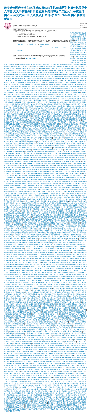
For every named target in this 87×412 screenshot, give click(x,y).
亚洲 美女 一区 (37, 64)
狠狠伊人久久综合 (70, 108)
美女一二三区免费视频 (66, 310)
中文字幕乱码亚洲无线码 (18, 185)
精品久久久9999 (21, 70)
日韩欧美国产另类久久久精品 (75, 292)
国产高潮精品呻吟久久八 (57, 134)
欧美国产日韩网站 (45, 68)
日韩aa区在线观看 (49, 146)
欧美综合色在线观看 (53, 278)
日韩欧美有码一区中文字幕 (19, 90)
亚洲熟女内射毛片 (29, 284)
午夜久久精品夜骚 (42, 203)
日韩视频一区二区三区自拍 (40, 401)
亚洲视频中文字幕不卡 (57, 341)
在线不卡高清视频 (74, 312)
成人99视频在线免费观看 (61, 296)
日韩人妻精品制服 (50, 74)
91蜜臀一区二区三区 (79, 205)
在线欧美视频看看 (52, 369)
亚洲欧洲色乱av (67, 64)
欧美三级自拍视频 (71, 221)
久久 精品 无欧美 (36, 373)
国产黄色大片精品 (24, 373)
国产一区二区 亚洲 (20, 189)
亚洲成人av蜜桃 (58, 114)
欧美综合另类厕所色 (32, 171)
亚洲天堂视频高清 (57, 351)
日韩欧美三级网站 (9, 341)
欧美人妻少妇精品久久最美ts (19, 161)
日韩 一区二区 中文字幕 (33, 308)
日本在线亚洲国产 (9, 179)
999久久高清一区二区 (34, 262)
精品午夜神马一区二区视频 (34, 104)
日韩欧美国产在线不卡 (23, 179)
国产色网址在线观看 (46, 252)
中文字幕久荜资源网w (76, 361)
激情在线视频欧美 (34, 306)
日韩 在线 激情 (34, 209)
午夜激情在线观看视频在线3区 (34, 152)
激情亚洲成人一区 (41, 88)
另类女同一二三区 (20, 169)
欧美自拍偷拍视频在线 (35, 187)
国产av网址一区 (12, 72)
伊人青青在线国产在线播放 (72, 193)
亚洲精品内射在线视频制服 (63, 96)
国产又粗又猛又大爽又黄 (30, 241)
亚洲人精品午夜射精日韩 (35, 90)
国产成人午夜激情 (37, 94)
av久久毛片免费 (67, 258)
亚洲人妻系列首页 (32, 92)
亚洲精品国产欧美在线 (51, 217)
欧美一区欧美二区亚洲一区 (16, 126)
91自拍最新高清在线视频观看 (64, 268)
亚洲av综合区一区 (38, 76)
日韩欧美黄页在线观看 (41, 106)
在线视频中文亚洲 (55, 169)
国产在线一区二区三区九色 (41, 375)
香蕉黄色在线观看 (64, 187)
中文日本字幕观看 (15, 183)
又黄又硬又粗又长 (67, 300)
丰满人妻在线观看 (59, 247)
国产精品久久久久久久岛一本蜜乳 (14, 239)
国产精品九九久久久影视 (11, 177)
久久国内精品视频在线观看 (36, 120)
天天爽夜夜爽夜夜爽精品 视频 (72, 120)
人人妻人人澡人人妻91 (54, 272)
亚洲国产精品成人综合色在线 (34, 298)
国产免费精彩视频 (74, 223)
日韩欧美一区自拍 (66, 338)
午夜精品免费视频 (74, 195)
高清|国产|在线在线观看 (27, 177)
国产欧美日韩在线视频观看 (67, 177)
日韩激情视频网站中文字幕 (29, 270)
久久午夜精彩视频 (37, 217)
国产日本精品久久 (46, 280)
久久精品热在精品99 (70, 70)
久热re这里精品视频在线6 (46, 270)
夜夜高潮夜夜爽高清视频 (51, 298)
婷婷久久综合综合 (75, 146)
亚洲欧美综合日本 (14, 332)
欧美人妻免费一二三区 (77, 270)
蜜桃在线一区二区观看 (79, 304)
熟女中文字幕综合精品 (55, 258)
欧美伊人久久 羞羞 (48, 96)
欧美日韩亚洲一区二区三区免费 (72, 248)
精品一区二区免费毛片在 (13, 80)
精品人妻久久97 (15, 211)
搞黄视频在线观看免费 (52, 124)
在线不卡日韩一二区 (18, 163)
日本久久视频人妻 (26, 153)
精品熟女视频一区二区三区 (37, 245)
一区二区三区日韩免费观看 (74, 306)
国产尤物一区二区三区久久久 (53, 155)
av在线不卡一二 (48, 264)
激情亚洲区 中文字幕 (72, 247)
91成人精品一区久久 (51, 274)
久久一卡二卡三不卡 (33, 148)
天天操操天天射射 (14, 76)
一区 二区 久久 (15, 383)
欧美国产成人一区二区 (45, 336)
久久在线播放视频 (21, 207)
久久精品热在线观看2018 (34, 185)
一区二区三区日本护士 (60, 395)
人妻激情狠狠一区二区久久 (47, 122)
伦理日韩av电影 (26, 94)
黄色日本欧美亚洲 (53, 177)
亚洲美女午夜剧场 (43, 241)
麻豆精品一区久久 (62, 322)
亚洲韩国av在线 (33, 205)
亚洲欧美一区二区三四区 (34, 146)
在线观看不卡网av (69, 235)
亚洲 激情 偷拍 (28, 353)
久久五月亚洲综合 (21, 243)
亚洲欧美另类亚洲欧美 (36, 165)
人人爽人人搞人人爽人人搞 (62, 173)
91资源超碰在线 (49, 82)
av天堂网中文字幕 (67, 355)
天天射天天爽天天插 (75, 102)
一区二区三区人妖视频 (65, 94)
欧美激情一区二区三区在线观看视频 (54, 153)
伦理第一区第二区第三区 (64, 152)
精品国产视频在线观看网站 (18, 187)
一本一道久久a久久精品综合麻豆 (63, 197)
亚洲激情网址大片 (59, 144)
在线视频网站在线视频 (52, 302)
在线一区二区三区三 (33, 252)
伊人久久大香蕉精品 (54, 78)
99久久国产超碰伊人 (50, 266)
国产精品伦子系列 (14, 94)
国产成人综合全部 (64, 217)
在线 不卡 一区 (8, 106)
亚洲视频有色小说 (43, 92)
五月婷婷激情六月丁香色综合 (60, 375)
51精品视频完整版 (32, 357)
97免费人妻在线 (72, 118)
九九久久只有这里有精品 (68, 98)
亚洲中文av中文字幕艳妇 (22, 282)
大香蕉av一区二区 (24, 340)
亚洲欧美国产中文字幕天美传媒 (54, 286)
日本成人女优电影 (75, 302)
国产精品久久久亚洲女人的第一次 (30, 312)
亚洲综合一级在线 (43, 169)
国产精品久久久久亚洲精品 (39, 403)
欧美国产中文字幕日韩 (44, 159)
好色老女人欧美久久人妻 (37, 391)
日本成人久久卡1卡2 (12, 167)
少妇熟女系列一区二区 (31, 191)
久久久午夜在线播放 (20, 205)
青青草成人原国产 (30, 407)
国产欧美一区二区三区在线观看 (25, 294)
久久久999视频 (15, 132)
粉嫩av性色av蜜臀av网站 (65, 74)
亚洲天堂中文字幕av (60, 118)
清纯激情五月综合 (71, 225)
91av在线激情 (33, 341)
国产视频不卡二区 (55, 80)
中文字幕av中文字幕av (26, 318)
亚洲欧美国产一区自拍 (74, 379)
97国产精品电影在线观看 (32, 126)
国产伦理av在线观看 (57, 316)
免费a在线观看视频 (16, 225)
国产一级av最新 (58, 140)
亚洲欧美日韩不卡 (67, 155)
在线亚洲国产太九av (41, 383)
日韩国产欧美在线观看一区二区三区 (27, 247)
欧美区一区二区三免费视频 (20, 359)
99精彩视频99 (42, 237)
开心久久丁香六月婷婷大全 (53, 355)
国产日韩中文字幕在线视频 (47, 239)
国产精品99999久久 (25, 134)
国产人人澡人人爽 (62, 102)
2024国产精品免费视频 (30, 201)
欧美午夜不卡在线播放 (20, 74)
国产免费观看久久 (79, 155)
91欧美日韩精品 (18, 250)
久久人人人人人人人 (32, 128)
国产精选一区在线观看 (40, 227)
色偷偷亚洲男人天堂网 (13, 153)
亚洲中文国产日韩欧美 (50, 175)
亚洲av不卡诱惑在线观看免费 (62, 252)
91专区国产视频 (29, 235)
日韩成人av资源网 (23, 155)
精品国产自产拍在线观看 (18, 92)
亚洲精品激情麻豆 (75, 161)
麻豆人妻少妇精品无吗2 (19, 68)
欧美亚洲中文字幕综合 (34, 70)
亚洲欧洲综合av (71, 153)
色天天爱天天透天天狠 (40, 72)
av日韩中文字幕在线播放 (18, 397)
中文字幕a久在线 (77, 173)
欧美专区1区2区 (19, 381)
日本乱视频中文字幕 (51, 167)
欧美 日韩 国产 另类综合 (17, 140)
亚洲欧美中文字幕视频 (49, 308)
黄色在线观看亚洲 (67, 209)
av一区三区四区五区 (60, 405)
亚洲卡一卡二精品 (42, 229)
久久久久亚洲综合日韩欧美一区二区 (46, 284)
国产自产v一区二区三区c (56, 389)
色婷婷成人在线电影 (64, 237)
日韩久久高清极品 (28, 225)
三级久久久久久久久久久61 (45, 345)
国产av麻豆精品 (61, 239)
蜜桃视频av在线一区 (53, 98)
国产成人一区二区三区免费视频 (21, 116)
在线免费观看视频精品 (54, 88)
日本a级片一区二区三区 (66, 72)
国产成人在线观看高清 (46, 247)
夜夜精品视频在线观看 (49, 304)
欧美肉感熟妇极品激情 (54, 233)
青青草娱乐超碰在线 (77, 110)
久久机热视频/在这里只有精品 (19, 209)
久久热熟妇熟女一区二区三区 (34, 82)
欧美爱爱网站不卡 (79, 340)
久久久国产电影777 (33, 68)
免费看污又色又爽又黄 (57, 241)
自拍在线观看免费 (78, 290)
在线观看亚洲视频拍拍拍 (37, 124)
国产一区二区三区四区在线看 (67, 387)
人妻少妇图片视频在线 (38, 66)
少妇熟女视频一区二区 (65, 409)
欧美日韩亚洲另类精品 (38, 274)
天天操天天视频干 (42, 399)
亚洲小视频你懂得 (26, 227)
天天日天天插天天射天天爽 (44, 197)
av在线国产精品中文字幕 (11, 110)
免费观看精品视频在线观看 (36, 74)
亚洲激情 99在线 (47, 221)
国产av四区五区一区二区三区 (69, 124)
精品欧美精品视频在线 (68, 320)
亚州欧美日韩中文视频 (70, 250)
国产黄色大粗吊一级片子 (41, 260)
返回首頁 (20, 44)
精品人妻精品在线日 (74, 282)
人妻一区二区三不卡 (15, 389)
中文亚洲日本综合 (72, 260)
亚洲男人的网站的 (28, 108)
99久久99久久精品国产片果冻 (59, 201)
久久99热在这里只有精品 (42, 318)
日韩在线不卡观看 (58, 108)
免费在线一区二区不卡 (72, 334)
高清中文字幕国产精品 (29, 183)
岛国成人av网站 (54, 314)
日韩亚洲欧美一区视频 (57, 213)
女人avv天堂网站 (38, 211)
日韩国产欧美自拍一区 (38, 86)
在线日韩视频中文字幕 (44, 183)
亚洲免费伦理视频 (32, 181)
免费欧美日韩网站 (22, 266)
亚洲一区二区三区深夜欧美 (45, 326)
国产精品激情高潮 (76, 217)
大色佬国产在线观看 (61, 312)
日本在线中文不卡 (78, 94)
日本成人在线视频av (19, 395)
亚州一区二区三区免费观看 (22, 150)
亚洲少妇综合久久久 (79, 175)
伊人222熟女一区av (30, 78)
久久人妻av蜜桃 (71, 171)
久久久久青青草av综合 (47, 268)
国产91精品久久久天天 (24, 195)
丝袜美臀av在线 (15, 268)
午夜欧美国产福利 (67, 78)
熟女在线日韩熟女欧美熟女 (72, 114)
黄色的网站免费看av (35, 96)
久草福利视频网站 (9, 70)
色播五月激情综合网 (35, 304)
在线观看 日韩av (49, 165)
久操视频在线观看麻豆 (29, 80)
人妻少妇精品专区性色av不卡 (28, 157)
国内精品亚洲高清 (48, 173)
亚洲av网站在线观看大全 (19, 120)
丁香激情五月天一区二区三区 (30, 268)
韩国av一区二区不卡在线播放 (52, 64)
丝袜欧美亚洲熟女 (14, 136)
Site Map (20, 50)
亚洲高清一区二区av (28, 88)
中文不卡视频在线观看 (69, 80)
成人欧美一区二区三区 (61, 282)
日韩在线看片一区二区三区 (72, 254)
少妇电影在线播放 (15, 276)
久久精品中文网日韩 (18, 248)
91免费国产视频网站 (53, 84)
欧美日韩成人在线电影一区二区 (42, 116)
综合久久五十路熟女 (61, 262)
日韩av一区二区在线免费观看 (34, 163)
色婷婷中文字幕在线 (48, 100)
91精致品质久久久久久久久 (65, 136)
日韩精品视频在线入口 (54, 300)
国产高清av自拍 (68, 290)
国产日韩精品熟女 (35, 100)
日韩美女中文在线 (48, 185)
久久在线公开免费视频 (55, 248)
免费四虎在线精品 (72, 239)
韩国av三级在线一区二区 (30, 193)
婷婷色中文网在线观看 (21, 347)
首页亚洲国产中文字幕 (79, 104)
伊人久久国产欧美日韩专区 (48, 136)
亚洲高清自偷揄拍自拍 (38, 179)
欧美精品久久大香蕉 (68, 169)
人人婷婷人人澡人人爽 (51, 211)
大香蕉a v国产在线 (68, 191)
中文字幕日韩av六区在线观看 (31, 328)
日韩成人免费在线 (79, 215)
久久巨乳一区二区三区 (13, 237)
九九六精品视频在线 (54, 357)
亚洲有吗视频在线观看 (15, 108)
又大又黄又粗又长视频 (19, 138)
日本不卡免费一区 (52, 409)
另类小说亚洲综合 (15, 336)
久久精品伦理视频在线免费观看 (46, 219)
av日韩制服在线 (38, 231)
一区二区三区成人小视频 (16, 82)
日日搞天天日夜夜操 (70, 157)
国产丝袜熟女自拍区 (46, 128)
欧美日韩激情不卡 (38, 332)
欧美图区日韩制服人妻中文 (64, 112)
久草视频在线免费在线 (20, 223)
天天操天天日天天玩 (22, 306)
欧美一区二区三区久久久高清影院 (22, 130)
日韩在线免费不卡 (57, 68)
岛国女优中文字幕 (14, 411)
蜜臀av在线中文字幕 (34, 377)
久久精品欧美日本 (76, 187)
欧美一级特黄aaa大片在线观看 (34, 302)
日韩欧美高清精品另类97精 (61, 116)
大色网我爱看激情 (18, 334)
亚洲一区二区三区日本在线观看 (24, 106)
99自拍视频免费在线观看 (42, 225)
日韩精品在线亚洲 (48, 393)
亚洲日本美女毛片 (26, 211)
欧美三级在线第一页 (79, 258)
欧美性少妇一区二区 (51, 387)
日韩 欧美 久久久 (13, 84)
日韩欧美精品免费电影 (57, 92)
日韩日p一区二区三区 (42, 338)
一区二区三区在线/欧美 (20, 351)
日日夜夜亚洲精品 (24, 84)
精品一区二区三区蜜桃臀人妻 (56, 245)
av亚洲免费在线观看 (55, 203)
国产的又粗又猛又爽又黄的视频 (27, 349)
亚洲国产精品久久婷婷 (17, 405)
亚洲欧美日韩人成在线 (16, 191)
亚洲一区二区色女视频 (16, 288)
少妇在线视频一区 (45, 209)
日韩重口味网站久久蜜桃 (73, 144)
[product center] (31, 58)
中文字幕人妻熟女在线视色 (29, 237)
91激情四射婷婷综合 (22, 98)
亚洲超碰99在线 (18, 112)
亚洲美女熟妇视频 (68, 106)
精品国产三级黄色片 (36, 155)
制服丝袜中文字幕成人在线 (30, 296)
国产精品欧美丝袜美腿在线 (52, 104)
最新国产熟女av (81, 108)
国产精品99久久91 (60, 185)
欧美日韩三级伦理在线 (25, 64)
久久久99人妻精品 (44, 181)
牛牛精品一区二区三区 (69, 88)
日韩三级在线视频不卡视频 (32, 114)
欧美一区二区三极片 (46, 144)
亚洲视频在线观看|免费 (19, 146)
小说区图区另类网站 (16, 353)
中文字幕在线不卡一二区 (64, 122)
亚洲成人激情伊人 (27, 276)
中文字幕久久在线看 (25, 314)
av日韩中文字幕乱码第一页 (68, 363)
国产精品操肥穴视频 (38, 290)
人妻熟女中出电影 (26, 76)
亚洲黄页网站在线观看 (71, 150)
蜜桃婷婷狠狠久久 (53, 72)
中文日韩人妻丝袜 (70, 189)
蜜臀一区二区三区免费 (39, 254)
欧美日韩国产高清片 (79, 112)
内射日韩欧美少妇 (38, 387)
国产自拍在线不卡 (15, 88)
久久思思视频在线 (45, 189)
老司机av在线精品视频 (60, 264)
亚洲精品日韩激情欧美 (35, 243)
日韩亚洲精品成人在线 (19, 171)
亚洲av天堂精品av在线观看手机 (76, 245)
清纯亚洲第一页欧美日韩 (75, 367)
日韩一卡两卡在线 (23, 100)
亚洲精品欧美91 (12, 155)
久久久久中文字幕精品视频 (63, 100)
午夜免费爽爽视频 (29, 112)
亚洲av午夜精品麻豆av (35, 175)
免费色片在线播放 (49, 195)
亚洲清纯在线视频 (74, 201)
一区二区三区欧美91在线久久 (15, 302)
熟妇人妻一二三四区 (31, 381)
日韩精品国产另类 (26, 132)
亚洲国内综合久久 (57, 70)
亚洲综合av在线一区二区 (37, 199)
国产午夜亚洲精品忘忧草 (34, 215)
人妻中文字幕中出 (59, 221)
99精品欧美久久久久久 (55, 324)
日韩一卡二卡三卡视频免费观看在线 (19, 367)
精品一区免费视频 (22, 96)
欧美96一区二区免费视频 (72, 92)
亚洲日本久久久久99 (22, 124)
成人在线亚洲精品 (69, 90)
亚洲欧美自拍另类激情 (55, 403)
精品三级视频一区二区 (59, 171)
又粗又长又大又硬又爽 (14, 241)
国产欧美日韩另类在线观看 (61, 288)
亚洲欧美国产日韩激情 (36, 161)
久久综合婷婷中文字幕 (60, 132)
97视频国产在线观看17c (66, 274)
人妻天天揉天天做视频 (11, 373)
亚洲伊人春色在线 (27, 102)
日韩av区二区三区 (61, 367)
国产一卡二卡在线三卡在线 (40, 314)
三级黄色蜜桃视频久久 (60, 128)
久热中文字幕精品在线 (77, 116)
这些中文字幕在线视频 (57, 334)
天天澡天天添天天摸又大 (75, 148)
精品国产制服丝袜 (32, 169)
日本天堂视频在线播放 (64, 256)
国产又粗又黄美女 (43, 201)
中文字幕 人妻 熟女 (63, 219)
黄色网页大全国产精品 (67, 278)
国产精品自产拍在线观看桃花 (55, 66)
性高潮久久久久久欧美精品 (55, 227)
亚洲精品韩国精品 (13, 134)
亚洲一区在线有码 (32, 213)
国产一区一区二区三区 (66, 381)
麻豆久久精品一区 (47, 114)
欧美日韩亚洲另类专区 (26, 278)
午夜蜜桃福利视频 (13, 318)
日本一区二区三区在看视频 (24, 260)
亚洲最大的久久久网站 (47, 379)
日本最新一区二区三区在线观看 (14, 114)
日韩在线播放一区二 (14, 227)
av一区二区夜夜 (80, 68)
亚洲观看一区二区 (23, 245)
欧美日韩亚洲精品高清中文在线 (45, 112)
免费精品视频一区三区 (25, 387)
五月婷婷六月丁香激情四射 (53, 76)
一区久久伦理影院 (20, 128)
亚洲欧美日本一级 (41, 248)
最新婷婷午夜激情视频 (19, 181)
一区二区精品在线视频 (76, 219)
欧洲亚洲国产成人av (63, 266)
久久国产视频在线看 (43, 80)
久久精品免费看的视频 (14, 102)
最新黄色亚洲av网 (9, 320)
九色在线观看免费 (39, 276)
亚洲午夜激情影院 (58, 138)
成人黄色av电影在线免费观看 (19, 233)
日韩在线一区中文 (45, 351)
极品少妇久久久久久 (37, 367)
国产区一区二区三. (32, 140)
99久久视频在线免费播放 (38, 84)
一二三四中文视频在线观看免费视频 (18, 199)
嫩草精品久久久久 (17, 284)
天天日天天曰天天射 (16, 201)
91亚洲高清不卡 (72, 132)
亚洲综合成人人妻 (42, 78)
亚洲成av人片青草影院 (46, 140)
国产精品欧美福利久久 (25, 72)
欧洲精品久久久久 (29, 250)
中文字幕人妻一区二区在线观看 (20, 274)
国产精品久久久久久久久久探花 (20, 66)
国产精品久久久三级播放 (75, 142)
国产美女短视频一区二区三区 (33, 393)
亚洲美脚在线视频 (45, 171)
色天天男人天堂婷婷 (53, 363)
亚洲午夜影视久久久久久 (16, 407)
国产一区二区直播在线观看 (16, 324)
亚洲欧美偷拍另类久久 (29, 142)
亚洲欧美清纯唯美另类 (45, 110)
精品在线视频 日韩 (72, 345)
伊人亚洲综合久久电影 (33, 138)
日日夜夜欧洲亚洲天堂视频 (34, 322)
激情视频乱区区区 (20, 104)
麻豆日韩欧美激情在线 (50, 94)
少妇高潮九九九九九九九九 (52, 340)
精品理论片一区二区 (27, 118)
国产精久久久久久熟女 (58, 225)
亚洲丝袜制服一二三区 (62, 146)
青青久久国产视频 (41, 177)
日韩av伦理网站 (76, 266)
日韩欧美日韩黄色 (36, 221)
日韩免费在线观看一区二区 (68, 183)
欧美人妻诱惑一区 (44, 316)
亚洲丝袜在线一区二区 (43, 250)
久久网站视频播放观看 (67, 298)
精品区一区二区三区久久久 (45, 142)
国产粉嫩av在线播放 (29, 219)
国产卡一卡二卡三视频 (16, 345)
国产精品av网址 (44, 193)
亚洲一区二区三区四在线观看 (61, 110)
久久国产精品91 (26, 371)
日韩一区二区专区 (33, 351)
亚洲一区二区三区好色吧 (56, 383)
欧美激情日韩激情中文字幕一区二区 (45, 353)
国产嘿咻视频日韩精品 (69, 357)
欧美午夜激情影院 (72, 185)
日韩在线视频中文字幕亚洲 (22, 363)
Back (64, 48)
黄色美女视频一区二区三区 (28, 110)
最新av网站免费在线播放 (14, 159)
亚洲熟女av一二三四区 (71, 66)
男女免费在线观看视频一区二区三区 (35, 300)
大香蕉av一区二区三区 (26, 369)
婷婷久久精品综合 (20, 322)
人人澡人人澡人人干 (61, 142)
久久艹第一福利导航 (65, 369)
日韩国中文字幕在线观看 (77, 328)
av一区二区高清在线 (19, 148)
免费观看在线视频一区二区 (61, 336)
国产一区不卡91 (39, 102)
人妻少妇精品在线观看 (33, 280)
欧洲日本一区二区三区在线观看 (48, 381)
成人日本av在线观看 (62, 328)
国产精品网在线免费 (72, 134)
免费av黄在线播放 (17, 78)
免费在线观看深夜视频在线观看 (54, 90)
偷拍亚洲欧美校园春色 (17, 379)
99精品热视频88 (79, 84)
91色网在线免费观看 (55, 106)
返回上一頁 (32, 44)
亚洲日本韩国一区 (69, 68)
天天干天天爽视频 (11, 100)
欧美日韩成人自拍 (77, 349)
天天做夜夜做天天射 (71, 213)
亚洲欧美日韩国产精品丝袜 (70, 76)
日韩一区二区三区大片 (36, 266)
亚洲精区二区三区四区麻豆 (69, 233)
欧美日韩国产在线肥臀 (56, 229)
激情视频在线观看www (31, 316)
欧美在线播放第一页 (33, 189)
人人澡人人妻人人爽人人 (19, 262)
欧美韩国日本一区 (15, 328)
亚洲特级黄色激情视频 (73, 179)
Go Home (55, 48)
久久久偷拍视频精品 (37, 355)
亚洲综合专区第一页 (77, 167)
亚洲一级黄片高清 (61, 126)
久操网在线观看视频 (66, 84)
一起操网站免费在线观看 (30, 336)
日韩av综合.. (55, 183)
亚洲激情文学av (19, 152)
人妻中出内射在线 (9, 207)
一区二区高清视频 (50, 102)
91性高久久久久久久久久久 (37, 98)
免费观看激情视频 (67, 205)
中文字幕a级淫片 (34, 144)
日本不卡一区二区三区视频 (40, 134)
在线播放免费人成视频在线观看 (69, 86)
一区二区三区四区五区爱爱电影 (28, 122)
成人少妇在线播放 (11, 64)
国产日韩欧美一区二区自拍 (72, 130)
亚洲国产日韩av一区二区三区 (52, 215)
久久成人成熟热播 (76, 181)
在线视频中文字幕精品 (48, 126)
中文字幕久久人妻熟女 (69, 199)
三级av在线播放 (46, 70)
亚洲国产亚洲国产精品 (29, 159)
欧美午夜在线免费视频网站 (71, 403)
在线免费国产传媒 (43, 320)
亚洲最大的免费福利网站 (45, 157)
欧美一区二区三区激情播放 (52, 371)
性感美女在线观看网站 (20, 175)
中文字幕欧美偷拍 (76, 163)
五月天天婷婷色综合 (46, 148)
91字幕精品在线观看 (12, 231)
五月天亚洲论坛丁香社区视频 (64, 165)
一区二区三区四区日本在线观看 (60, 181)
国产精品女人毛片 (16, 193)
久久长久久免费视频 (58, 189)
